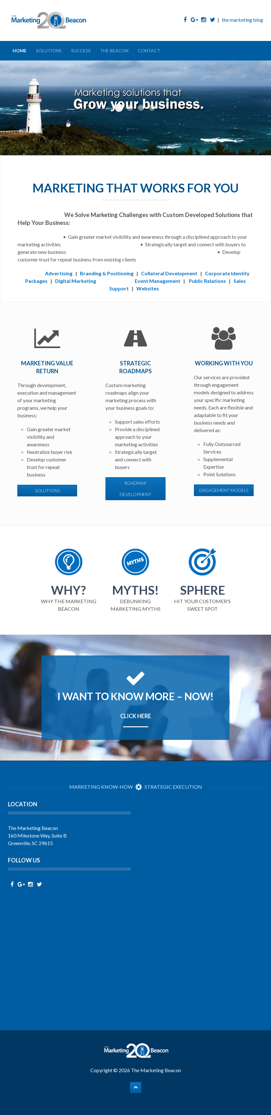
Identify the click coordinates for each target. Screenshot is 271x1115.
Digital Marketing (75, 281)
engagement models (223, 490)
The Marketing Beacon (156, 1070)
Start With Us (141, 108)
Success (81, 50)
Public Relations (207, 281)
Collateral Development (169, 273)
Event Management (157, 281)
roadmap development (135, 488)
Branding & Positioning (106, 273)
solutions (47, 490)
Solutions (49, 50)
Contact (149, 50)
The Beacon (114, 50)
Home (19, 50)
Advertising (58, 273)
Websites (147, 288)
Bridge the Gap (152, 108)
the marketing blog (242, 20)
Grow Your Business (119, 108)
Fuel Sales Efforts (130, 108)
